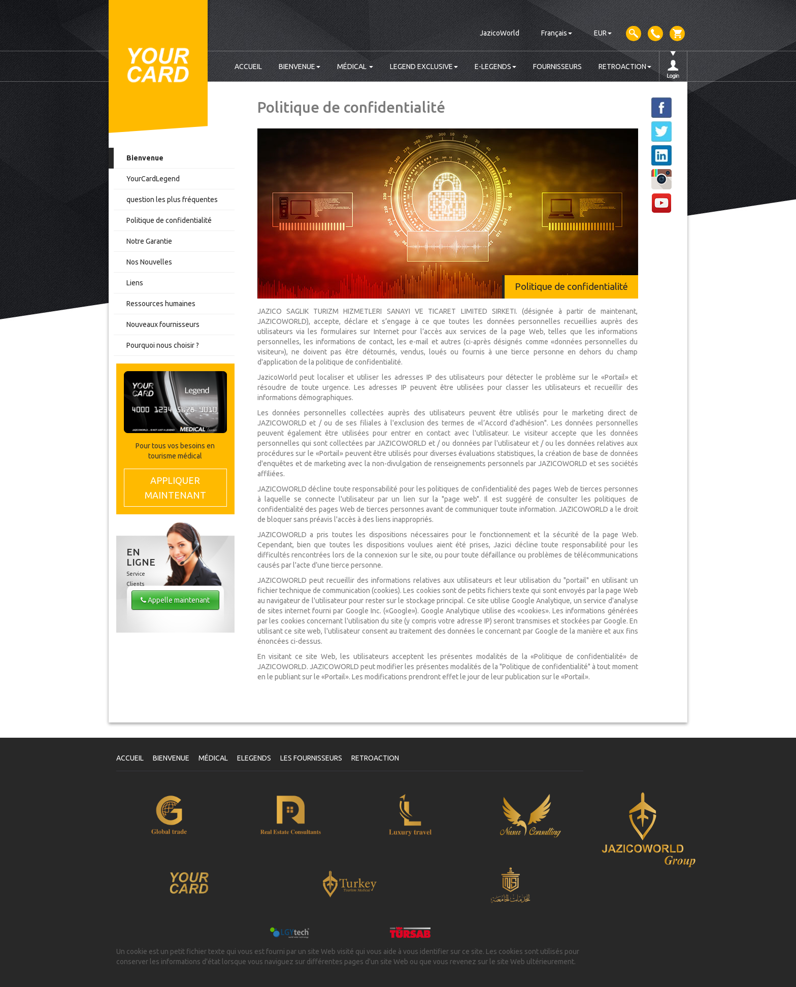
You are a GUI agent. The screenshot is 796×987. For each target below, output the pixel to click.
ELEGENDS (254, 758)
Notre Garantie (149, 241)
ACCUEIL (248, 66)
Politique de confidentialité (169, 220)
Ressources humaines (160, 304)
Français (556, 33)
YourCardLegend (153, 179)
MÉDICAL (355, 66)
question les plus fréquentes (172, 199)
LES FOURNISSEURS (311, 758)
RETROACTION (625, 66)
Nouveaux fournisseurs (163, 324)
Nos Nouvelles (149, 262)
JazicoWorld (499, 33)
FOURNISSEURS (557, 66)
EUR (603, 33)
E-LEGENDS (495, 66)
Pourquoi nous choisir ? (162, 345)
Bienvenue (144, 158)
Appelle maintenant (175, 600)
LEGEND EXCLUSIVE (424, 66)
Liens (134, 283)
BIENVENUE (299, 66)
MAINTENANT (175, 487)
